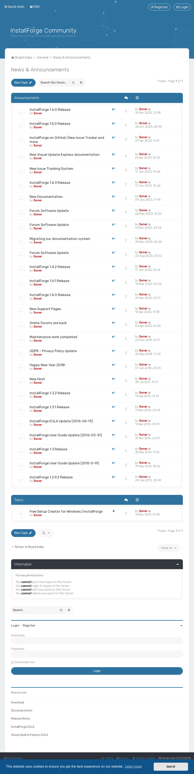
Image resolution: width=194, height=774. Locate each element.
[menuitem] (35, 7)
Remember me (25, 662)
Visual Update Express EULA (29, 735)
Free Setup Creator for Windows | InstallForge (66, 511)
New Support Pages (45, 309)
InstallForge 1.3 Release (48, 449)
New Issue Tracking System (51, 168)
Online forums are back (48, 323)
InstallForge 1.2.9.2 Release (51, 477)
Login (15, 625)
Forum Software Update (49, 211)
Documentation (21, 710)
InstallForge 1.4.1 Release (49, 281)
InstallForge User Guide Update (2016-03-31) (66, 435)
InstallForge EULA (22, 727)
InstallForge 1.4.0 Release (50, 295)
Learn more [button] (133, 766)
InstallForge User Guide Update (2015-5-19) (64, 463)
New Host (37, 379)
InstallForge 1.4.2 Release (50, 267)
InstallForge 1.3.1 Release (49, 407)
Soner (38, 113)
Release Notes (20, 718)
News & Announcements (40, 69)
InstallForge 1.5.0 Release (50, 124)
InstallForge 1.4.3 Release (50, 183)
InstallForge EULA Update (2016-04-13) (61, 421)
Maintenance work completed (53, 337)
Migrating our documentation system (60, 239)
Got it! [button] (171, 766)
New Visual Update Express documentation (65, 154)
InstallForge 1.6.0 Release (50, 109)
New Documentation (46, 197)
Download (17, 702)
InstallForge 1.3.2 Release (50, 393)
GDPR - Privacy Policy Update (53, 351)
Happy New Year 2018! (47, 365)
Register (29, 625)
